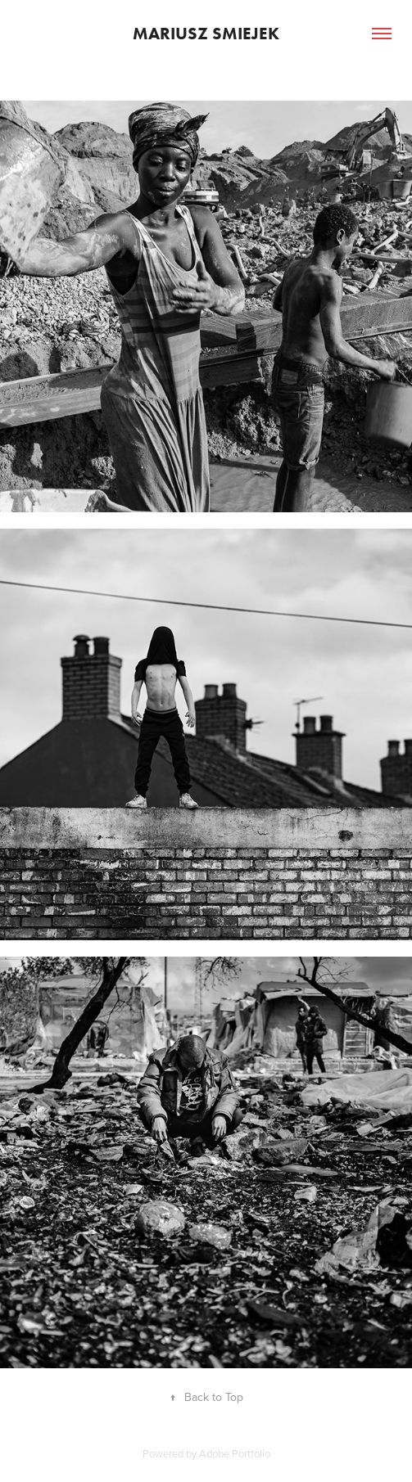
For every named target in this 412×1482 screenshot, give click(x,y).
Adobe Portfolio (234, 1453)
